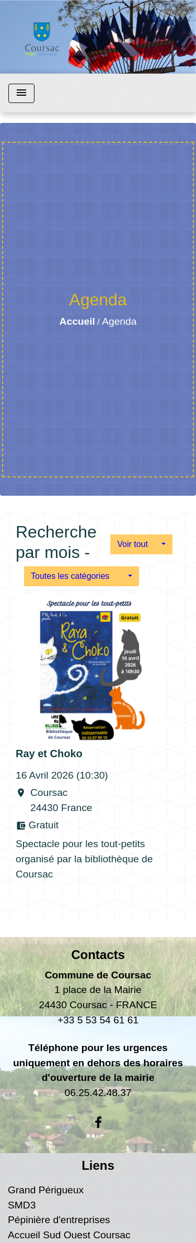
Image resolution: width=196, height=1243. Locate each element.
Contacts (98, 955)
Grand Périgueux (46, 1189)
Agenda (119, 321)
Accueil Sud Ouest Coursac (69, 1234)
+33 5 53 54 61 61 (98, 1019)
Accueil (77, 321)
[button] (141, 544)
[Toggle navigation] (21, 93)
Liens (98, 1165)
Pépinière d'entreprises (59, 1219)
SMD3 (22, 1205)
